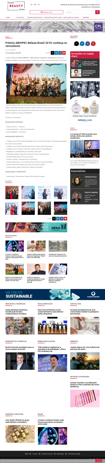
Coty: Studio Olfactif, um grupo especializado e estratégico (17, 421)
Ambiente (74, 341)
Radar (7, 37)
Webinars (86, 17)
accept (98, 461)
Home (8, 17)
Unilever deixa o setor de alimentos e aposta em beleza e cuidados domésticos (56, 279)
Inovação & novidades (79, 376)
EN (35, 4)
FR (31, 4)
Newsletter (46, 12)
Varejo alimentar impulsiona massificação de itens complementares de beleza (16, 312)
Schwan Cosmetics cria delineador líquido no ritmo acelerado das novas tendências (84, 384)
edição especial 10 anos (71, 17)
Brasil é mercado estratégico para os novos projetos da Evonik (19, 348)
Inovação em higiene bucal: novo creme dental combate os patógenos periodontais (84, 312)
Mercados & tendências (15, 304)
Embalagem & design (46, 341)
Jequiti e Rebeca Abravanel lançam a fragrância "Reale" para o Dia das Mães (36, 256)
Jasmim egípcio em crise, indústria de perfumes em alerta (84, 348)
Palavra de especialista (35, 17)
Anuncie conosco (47, 453)
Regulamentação (45, 304)
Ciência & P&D (75, 304)
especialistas (78, 170)
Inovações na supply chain (53, 17)
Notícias (19, 17)
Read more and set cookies (87, 461)
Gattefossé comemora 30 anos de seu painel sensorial (57, 255)
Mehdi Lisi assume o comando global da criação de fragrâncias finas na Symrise (35, 279)
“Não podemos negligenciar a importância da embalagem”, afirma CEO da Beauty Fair (52, 349)
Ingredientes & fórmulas (15, 341)
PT (39, 4)
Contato (35, 453)
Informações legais (74, 453)
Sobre (27, 453)
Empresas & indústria (14, 414)
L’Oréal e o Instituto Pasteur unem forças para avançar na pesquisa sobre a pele (14, 256)
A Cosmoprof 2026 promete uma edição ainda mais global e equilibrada (83, 136)
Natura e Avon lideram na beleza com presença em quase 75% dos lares (13, 279)
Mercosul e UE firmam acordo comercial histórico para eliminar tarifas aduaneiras (50, 312)
